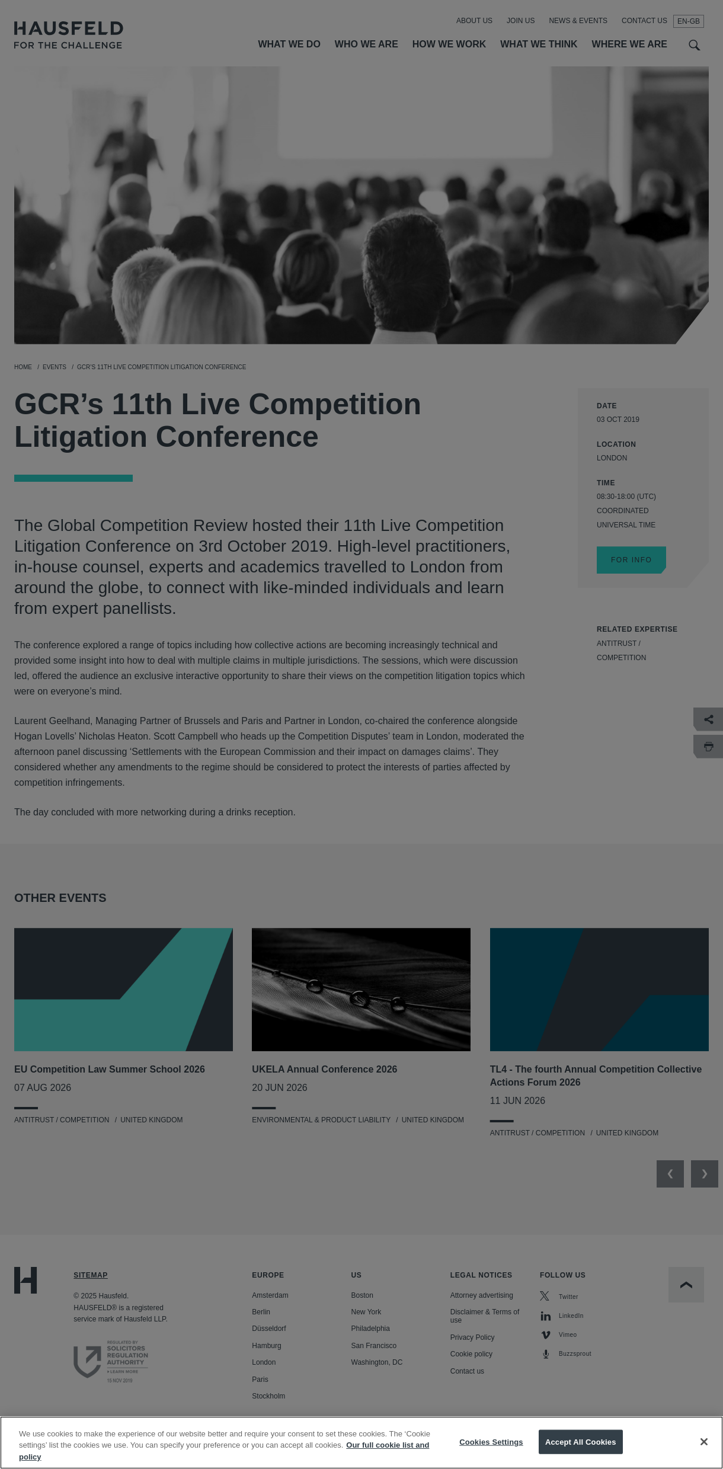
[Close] (704, 1453)
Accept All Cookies (580, 1453)
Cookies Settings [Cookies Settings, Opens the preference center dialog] (491, 1453)
